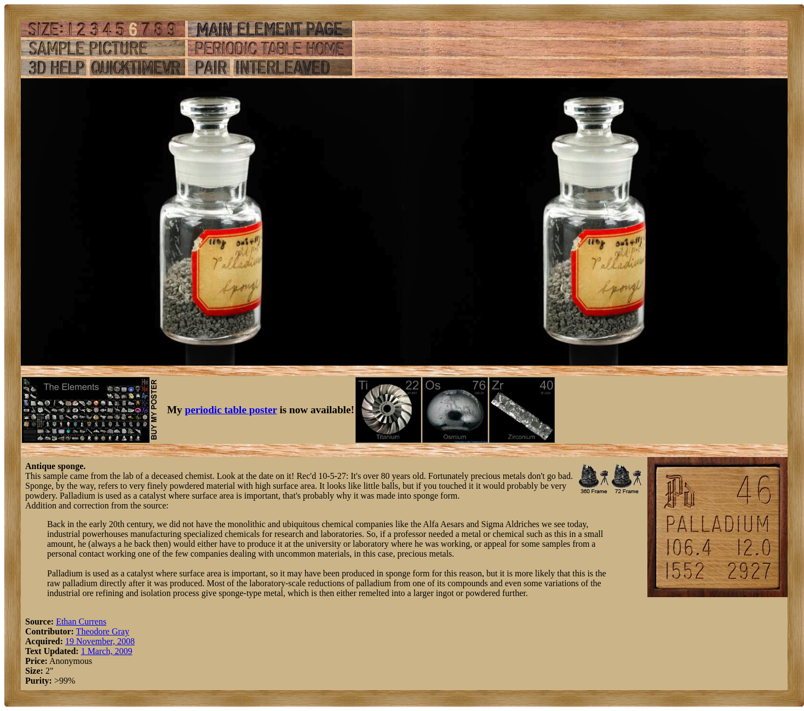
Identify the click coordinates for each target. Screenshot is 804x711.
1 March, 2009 (107, 651)
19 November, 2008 (100, 641)
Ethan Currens (81, 621)
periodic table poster (231, 409)
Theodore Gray (102, 631)
